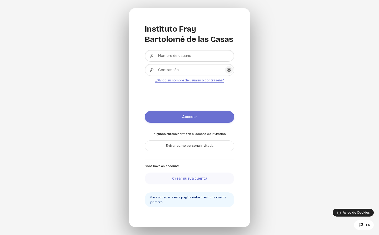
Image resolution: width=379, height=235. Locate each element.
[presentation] (185, 95)
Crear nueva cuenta (189, 178)
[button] (364, 225)
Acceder (189, 117)
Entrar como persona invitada (189, 146)
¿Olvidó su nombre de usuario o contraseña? (189, 80)
